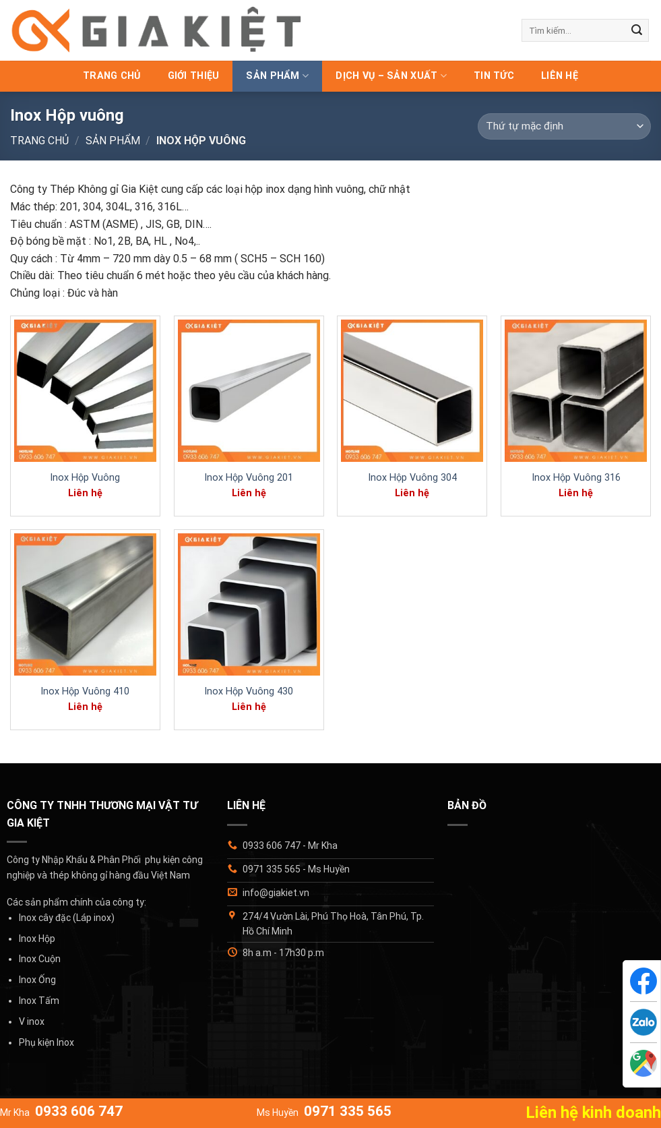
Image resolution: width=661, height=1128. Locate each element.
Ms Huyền (324, 1112)
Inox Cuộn (40, 958)
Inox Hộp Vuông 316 (576, 477)
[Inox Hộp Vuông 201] (249, 391)
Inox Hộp (37, 938)
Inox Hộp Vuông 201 (248, 477)
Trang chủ (112, 76)
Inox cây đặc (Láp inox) (67, 917)
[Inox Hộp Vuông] (85, 391)
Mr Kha (61, 1112)
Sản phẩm (277, 75)
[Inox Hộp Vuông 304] (412, 391)
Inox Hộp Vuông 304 (412, 477)
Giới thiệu (194, 76)
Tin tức (494, 76)
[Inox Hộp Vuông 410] (85, 604)
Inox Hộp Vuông (85, 477)
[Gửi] (636, 30)
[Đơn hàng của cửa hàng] (564, 126)
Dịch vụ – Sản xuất (391, 75)
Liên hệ (559, 76)
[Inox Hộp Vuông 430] (249, 604)
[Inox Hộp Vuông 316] (576, 391)
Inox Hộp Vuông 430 (248, 691)
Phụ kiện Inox (46, 1042)
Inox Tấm (39, 1000)
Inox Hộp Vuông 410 (84, 691)
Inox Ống (37, 979)
